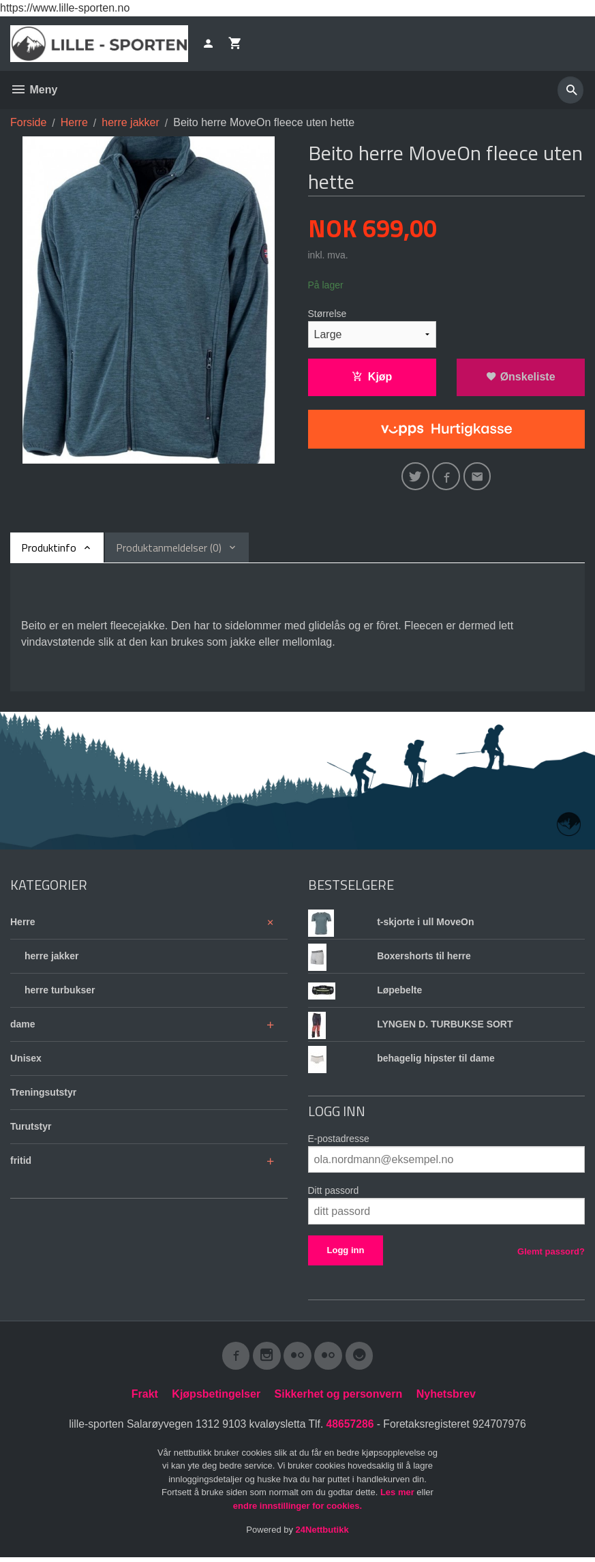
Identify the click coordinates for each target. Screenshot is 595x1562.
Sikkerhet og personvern (339, 1399)
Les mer (398, 1497)
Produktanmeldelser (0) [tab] (169, 550)
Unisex (26, 1060)
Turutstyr (30, 1129)
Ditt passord (333, 1193)
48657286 (350, 1429)
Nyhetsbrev (446, 1399)
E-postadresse (338, 1141)
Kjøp (372, 376)
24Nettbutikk (322, 1535)
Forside (28, 122)
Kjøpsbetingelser (216, 1399)
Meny (33, 89)
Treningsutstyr (43, 1095)
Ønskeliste (520, 376)
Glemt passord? (551, 1254)
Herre (22, 924)
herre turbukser (60, 992)
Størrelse (327, 313)
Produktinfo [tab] (48, 550)
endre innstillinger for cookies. (297, 1510)
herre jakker (51, 958)
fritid (20, 1163)
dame (22, 1026)
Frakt (145, 1399)
